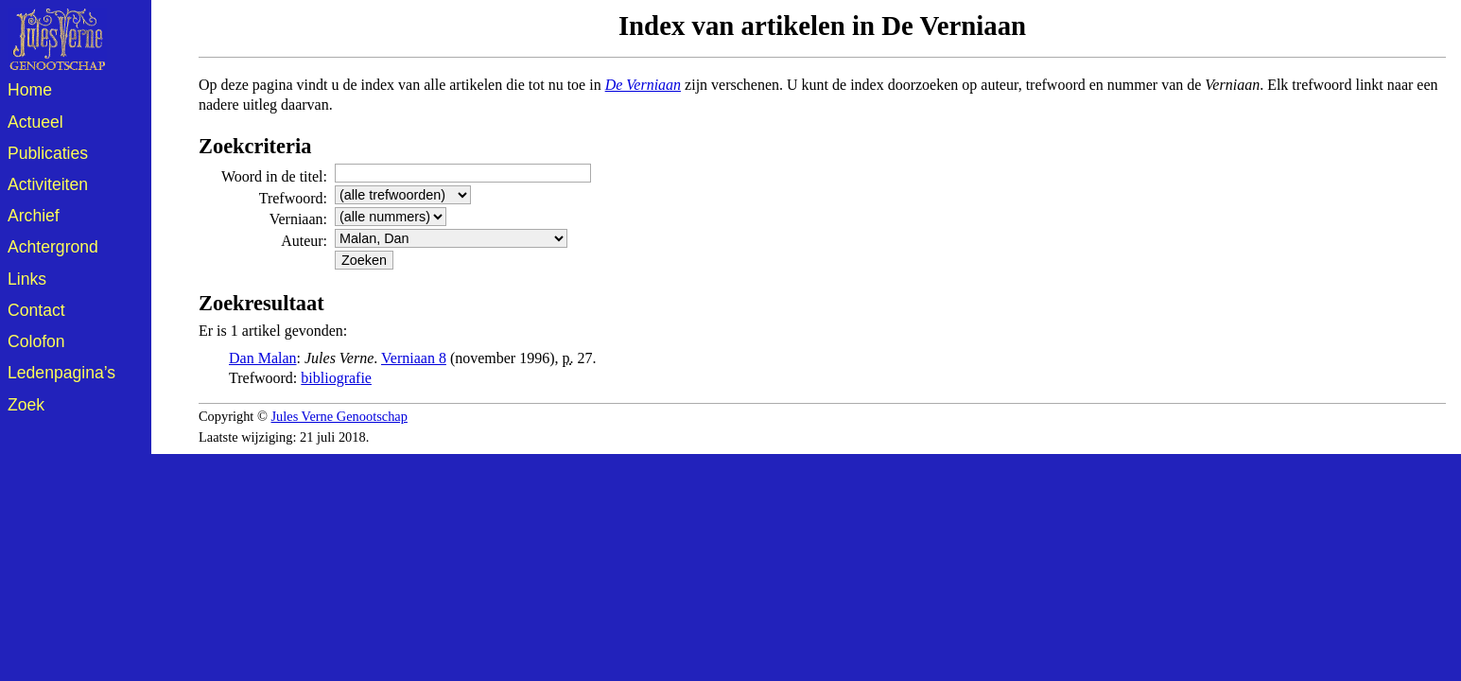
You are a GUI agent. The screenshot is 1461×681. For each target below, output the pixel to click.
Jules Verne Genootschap (339, 416)
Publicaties (48, 153)
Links (27, 279)
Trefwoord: (293, 198)
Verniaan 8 (413, 358)
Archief (34, 215)
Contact (36, 310)
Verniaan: (298, 219)
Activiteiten (48, 184)
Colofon (36, 341)
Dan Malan (263, 358)
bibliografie (336, 378)
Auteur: (304, 241)
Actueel (35, 122)
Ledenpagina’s (61, 372)
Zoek (26, 404)
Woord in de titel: (274, 176)
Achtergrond (53, 246)
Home (30, 89)
